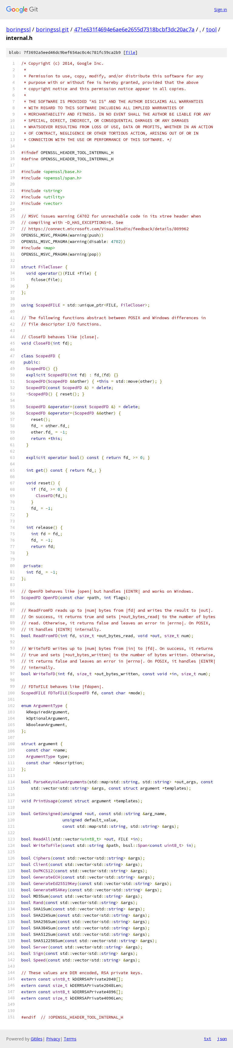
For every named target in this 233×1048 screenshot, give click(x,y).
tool (211, 29)
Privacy (53, 1039)
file (130, 52)
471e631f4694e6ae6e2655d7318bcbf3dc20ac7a (134, 29)
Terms (70, 1039)
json (222, 1038)
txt (207, 1038)
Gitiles (36, 1039)
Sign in (220, 9)
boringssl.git (52, 29)
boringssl (18, 29)
